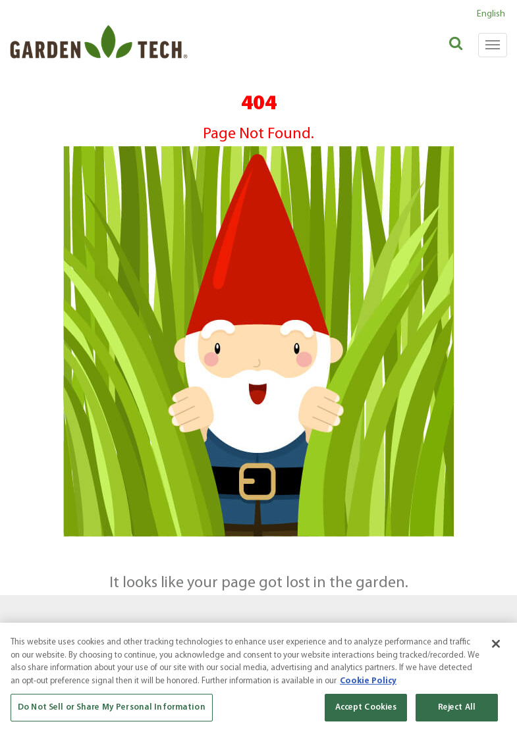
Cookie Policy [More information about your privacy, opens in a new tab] (368, 681)
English (491, 14)
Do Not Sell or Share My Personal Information (111, 707)
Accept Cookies (366, 707)
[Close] (495, 643)
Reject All (457, 707)
